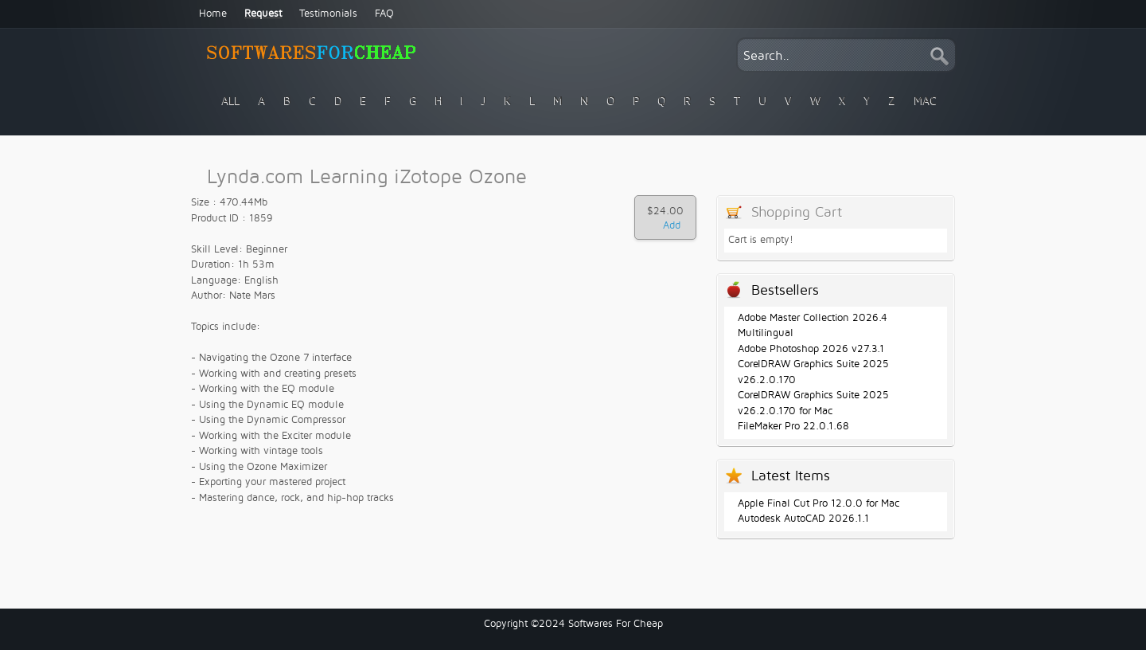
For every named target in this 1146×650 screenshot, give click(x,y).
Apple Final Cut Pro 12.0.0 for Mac (818, 503)
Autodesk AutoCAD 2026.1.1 (803, 518)
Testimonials (328, 13)
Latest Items (790, 476)
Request (263, 13)
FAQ (384, 13)
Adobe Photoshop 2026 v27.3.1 (811, 348)
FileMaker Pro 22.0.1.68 (793, 426)
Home (213, 13)
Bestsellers (785, 290)
